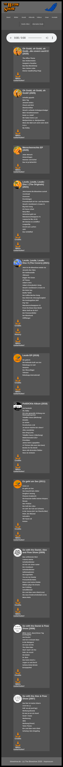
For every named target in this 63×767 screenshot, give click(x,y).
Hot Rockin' (27, 637)
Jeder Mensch (28, 154)
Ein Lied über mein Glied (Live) (34, 592)
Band (8, 17)
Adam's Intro (27, 283)
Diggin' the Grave (29, 277)
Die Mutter (26, 655)
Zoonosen (26, 196)
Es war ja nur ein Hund (31, 713)
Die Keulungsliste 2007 (31, 300)
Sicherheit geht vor (29, 214)
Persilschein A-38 (29, 425)
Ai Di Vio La (27, 706)
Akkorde (31, 17)
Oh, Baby (26, 411)
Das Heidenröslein (29, 61)
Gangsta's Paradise (29, 63)
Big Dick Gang (28, 206)
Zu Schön (26, 422)
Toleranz (26, 372)
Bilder (16, 17)
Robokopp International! (31, 375)
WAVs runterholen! (19, 78)
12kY (24, 229)
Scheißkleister (28, 590)
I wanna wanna (28, 559)
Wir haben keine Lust (30, 118)
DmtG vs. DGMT (28, 115)
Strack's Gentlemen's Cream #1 (34, 204)
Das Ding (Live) (28, 432)
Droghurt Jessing (29, 493)
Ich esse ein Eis (28, 645)
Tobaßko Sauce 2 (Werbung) (33, 435)
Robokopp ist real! (29, 365)
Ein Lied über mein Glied (31, 728)
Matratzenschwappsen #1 (32, 217)
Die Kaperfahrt (28, 575)
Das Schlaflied (28, 232)
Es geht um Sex (28, 488)
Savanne (26, 367)
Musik (24, 17)
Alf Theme (26, 280)
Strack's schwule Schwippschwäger (35, 110)
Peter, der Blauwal (29, 514)
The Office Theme (29, 58)
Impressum (48, 761)
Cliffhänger (26, 318)
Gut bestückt (27, 408)
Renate (25, 501)
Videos (39, 17)
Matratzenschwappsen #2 (32, 305)
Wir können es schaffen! (31, 222)
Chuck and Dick (28, 105)
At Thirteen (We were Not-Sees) (34, 445)
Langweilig (26, 224)
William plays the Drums (31, 585)
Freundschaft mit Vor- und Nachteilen (36, 201)
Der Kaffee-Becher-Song (31, 295)
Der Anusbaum (28, 567)
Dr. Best (25, 657)
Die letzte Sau (27, 290)
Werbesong (27, 718)
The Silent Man (28, 647)
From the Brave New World (32, 308)
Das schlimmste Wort (30, 557)
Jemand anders (28, 102)
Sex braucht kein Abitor (31, 491)
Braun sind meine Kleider (32, 582)
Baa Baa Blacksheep (30, 66)
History (18, 333)
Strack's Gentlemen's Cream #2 (34, 288)
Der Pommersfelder (29, 313)
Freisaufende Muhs (29, 580)
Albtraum (26, 275)
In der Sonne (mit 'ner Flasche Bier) (35, 511)
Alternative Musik (37, 24)
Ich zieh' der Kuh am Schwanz (33, 509)
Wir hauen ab (27, 519)
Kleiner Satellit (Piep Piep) (32, 71)
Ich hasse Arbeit (28, 209)
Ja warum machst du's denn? (33, 427)
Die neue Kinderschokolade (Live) (35, 595)
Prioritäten (26, 440)
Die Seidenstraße (29, 272)
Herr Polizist (27, 503)
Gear (47, 17)
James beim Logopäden (31, 443)
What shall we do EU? (30, 310)
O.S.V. (25, 125)
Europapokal (27, 667)
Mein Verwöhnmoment (30, 113)
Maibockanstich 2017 (30, 438)
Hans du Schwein (29, 453)
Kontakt (54, 17)
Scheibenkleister (28, 562)
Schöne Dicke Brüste (30, 665)
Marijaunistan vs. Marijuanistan (34, 120)
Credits (18, 238)
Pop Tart (26, 303)
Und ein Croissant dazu (31, 640)
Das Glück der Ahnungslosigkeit (34, 298)
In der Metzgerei (28, 642)
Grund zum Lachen (29, 227)
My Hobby (26, 128)
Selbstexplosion (28, 572)
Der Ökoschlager (29, 370)
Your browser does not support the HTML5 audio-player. (31, 37)
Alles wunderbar (28, 430)
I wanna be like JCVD (30, 219)
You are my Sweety (29, 577)
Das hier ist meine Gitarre (32, 703)
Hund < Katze (27, 716)
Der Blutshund (28, 315)
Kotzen (25, 521)
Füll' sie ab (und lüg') (30, 708)
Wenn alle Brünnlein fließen (32, 450)
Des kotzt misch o (29, 660)
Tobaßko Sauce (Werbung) (32, 417)
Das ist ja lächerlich (30, 162)
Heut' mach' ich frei (29, 650)
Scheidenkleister (28, 569)
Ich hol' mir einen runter (31, 564)
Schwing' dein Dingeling (31, 731)
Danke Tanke (27, 293)
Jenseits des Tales (29, 270)
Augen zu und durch (30, 662)
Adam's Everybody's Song (32, 285)
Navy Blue (26, 212)
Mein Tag (26, 100)
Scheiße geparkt (28, 97)
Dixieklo (25, 420)
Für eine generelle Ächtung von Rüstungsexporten (34, 414)
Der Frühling (27, 587)
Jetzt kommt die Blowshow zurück (35, 191)
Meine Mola (27, 597)
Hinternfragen (27, 157)
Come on (26, 486)
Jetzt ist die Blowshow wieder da (34, 267)
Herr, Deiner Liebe (29, 68)
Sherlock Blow (28, 108)
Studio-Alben (25, 24)
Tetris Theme (27, 726)
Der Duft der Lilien (29, 506)
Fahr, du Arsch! (28, 652)
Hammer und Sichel (30, 160)
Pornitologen (27, 199)
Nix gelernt (26, 360)
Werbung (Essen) (29, 711)
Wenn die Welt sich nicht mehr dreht (35, 123)
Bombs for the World (30, 448)
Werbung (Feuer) (28, 723)
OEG (24, 721)
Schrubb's (26, 516)
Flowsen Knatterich (29, 496)
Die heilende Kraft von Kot (32, 362)
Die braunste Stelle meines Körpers (35, 498)
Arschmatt (26, 194)
